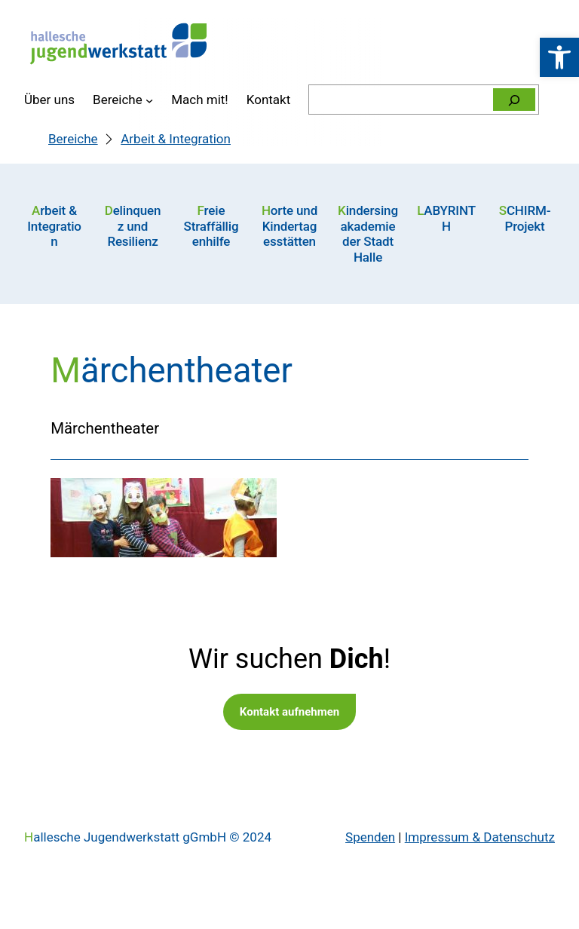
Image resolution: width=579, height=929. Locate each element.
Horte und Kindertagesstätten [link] (289, 226)
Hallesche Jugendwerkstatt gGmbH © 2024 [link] (147, 837)
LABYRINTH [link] (446, 218)
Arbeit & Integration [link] (54, 226)
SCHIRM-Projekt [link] (525, 218)
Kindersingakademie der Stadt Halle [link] (368, 233)
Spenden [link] (370, 837)
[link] (559, 57)
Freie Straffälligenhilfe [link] (211, 226)
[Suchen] (514, 99)
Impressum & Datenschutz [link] (480, 837)
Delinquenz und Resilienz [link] (133, 226)
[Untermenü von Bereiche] (149, 99)
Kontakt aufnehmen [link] (289, 712)
